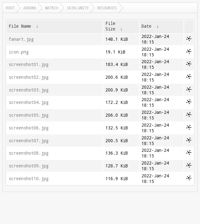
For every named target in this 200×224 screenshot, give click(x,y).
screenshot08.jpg (29, 153)
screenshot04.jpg (29, 102)
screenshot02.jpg (29, 77)
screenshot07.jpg (29, 140)
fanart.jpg (21, 39)
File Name (20, 26)
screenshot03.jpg (29, 90)
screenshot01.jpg (29, 64)
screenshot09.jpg (29, 166)
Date (146, 26)
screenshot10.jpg (29, 178)
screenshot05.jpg (29, 115)
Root (10, 7)
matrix (51, 7)
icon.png (19, 52)
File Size (110, 26)
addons (29, 7)
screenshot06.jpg (29, 128)
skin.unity (78, 7)
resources (107, 7)
